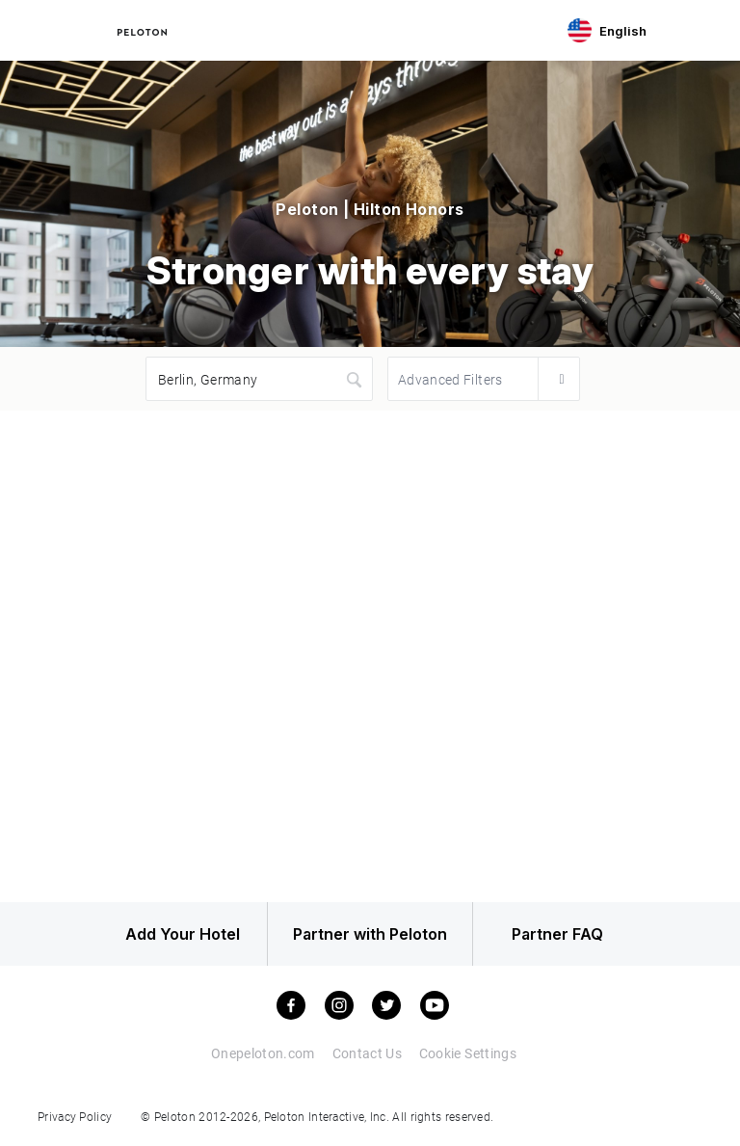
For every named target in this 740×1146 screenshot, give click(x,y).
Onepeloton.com (261, 1056)
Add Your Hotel (167, 936)
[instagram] (339, 1008)
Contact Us (366, 1056)
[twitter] (386, 1008)
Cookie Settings (466, 1056)
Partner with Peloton (370, 936)
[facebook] (291, 1008)
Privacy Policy (75, 1118)
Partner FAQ (574, 936)
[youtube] (434, 1008)
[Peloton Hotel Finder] (142, 29)
